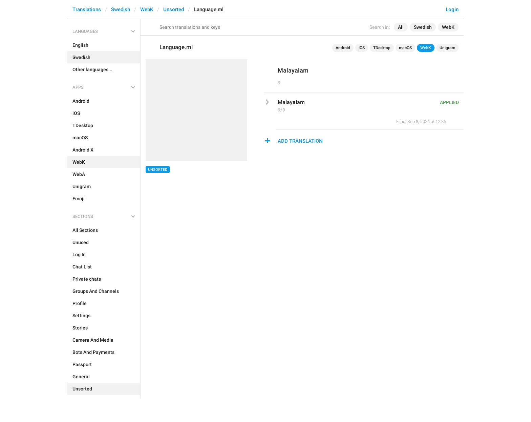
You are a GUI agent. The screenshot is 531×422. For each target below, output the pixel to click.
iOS (362, 47)
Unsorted (173, 9)
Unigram (447, 47)
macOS (405, 47)
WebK (146, 9)
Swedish (120, 9)
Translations (86, 9)
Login (452, 9)
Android (343, 47)
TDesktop (381, 47)
